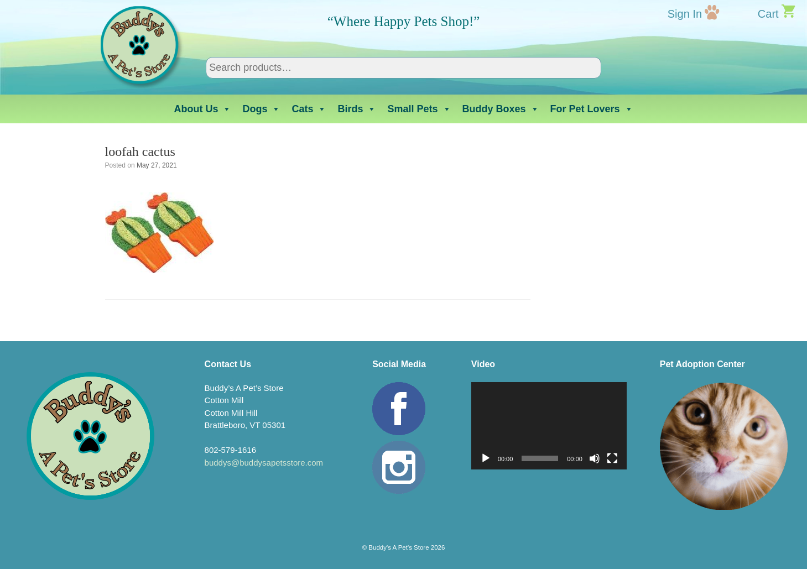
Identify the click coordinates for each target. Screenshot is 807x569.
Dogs (261, 109)
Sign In (685, 14)
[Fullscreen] (612, 458)
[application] (549, 425)
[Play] (485, 458)
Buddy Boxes (500, 109)
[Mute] (594, 458)
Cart (768, 14)
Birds (356, 109)
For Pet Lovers (591, 109)
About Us (202, 109)
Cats (308, 109)
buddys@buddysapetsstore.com (264, 462)
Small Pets (419, 109)
